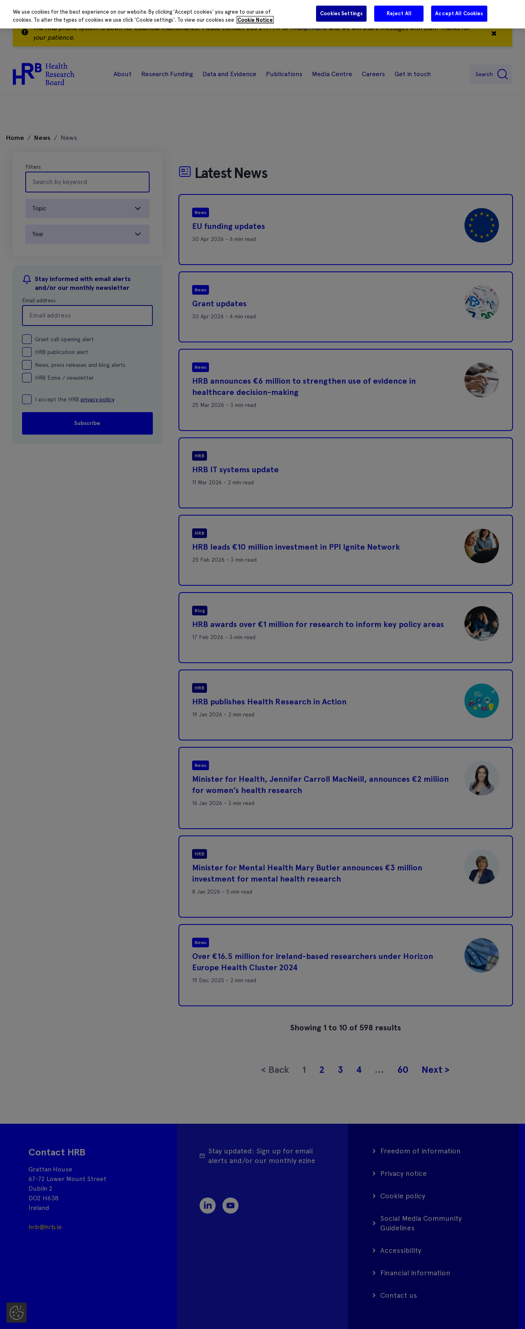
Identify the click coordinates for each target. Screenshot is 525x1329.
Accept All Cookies (459, 13)
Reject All (399, 13)
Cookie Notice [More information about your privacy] (255, 20)
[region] (262, 14)
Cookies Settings (341, 13)
